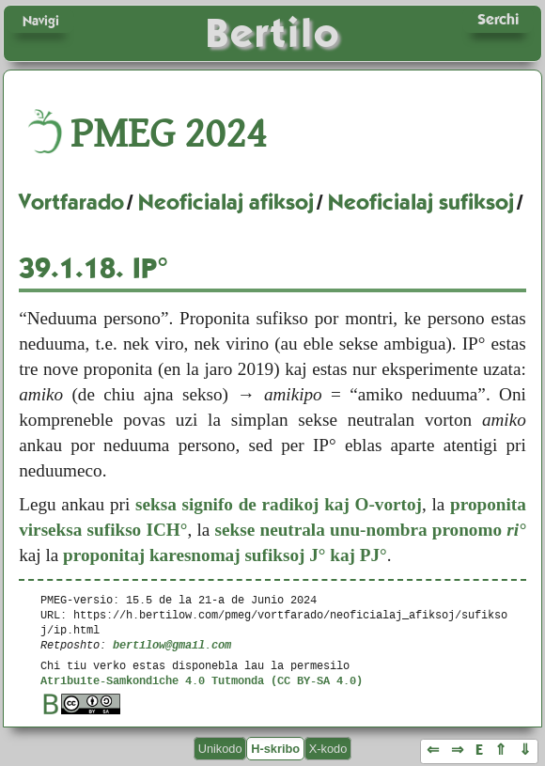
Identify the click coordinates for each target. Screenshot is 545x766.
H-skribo (275, 749)
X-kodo (328, 749)
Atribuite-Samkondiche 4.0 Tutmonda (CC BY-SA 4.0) (201, 680)
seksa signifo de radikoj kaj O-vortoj (278, 504)
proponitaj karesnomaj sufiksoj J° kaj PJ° (225, 555)
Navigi (41, 20)
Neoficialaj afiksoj (226, 202)
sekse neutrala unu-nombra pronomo (370, 529)
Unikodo (220, 749)
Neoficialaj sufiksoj (421, 202)
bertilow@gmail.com (172, 644)
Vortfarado (71, 202)
